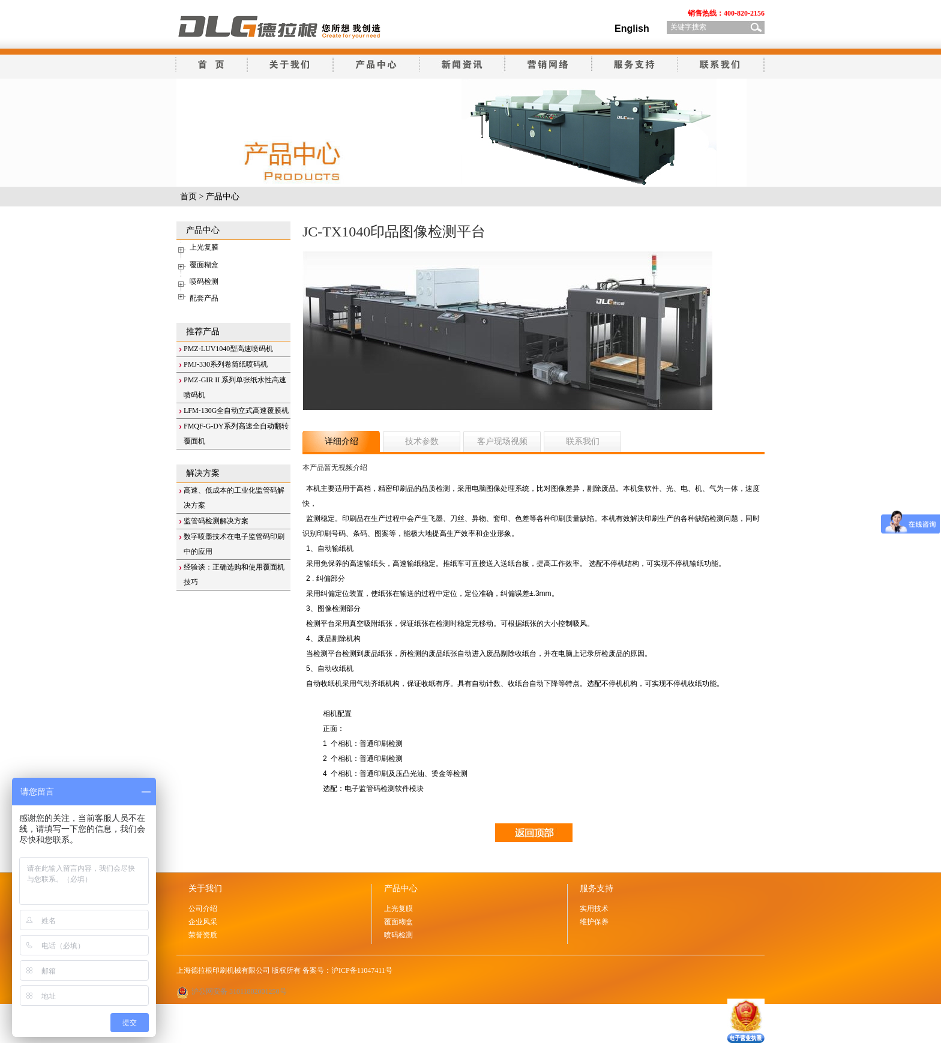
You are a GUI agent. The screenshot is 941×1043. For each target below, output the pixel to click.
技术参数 (422, 441)
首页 (188, 196)
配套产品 (204, 298)
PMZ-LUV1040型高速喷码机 (228, 348)
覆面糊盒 (204, 264)
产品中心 (222, 196)
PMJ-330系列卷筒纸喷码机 (226, 364)
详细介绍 (341, 441)
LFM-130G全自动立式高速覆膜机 (236, 410)
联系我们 (583, 441)
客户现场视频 (502, 441)
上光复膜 (204, 247)
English (632, 28)
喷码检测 (204, 281)
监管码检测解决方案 (216, 521)
